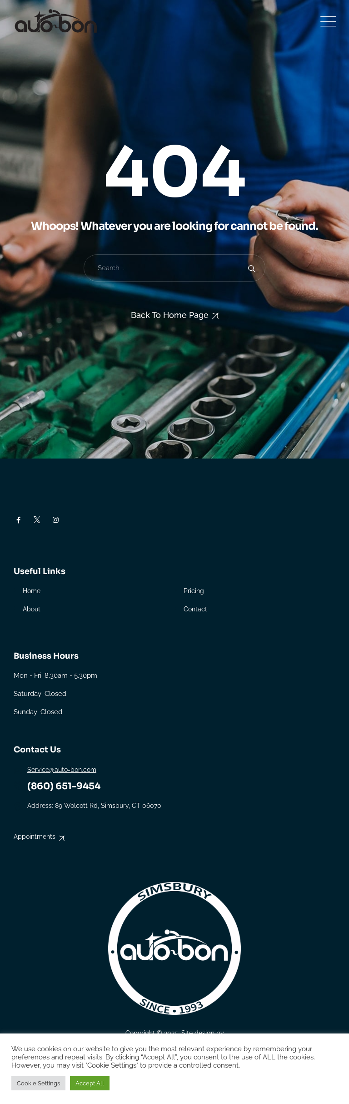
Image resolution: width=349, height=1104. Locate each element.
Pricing (194, 591)
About (31, 609)
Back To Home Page (170, 315)
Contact (195, 609)
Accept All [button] (89, 1083)
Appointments (34, 836)
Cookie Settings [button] (38, 1083)
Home (31, 591)
